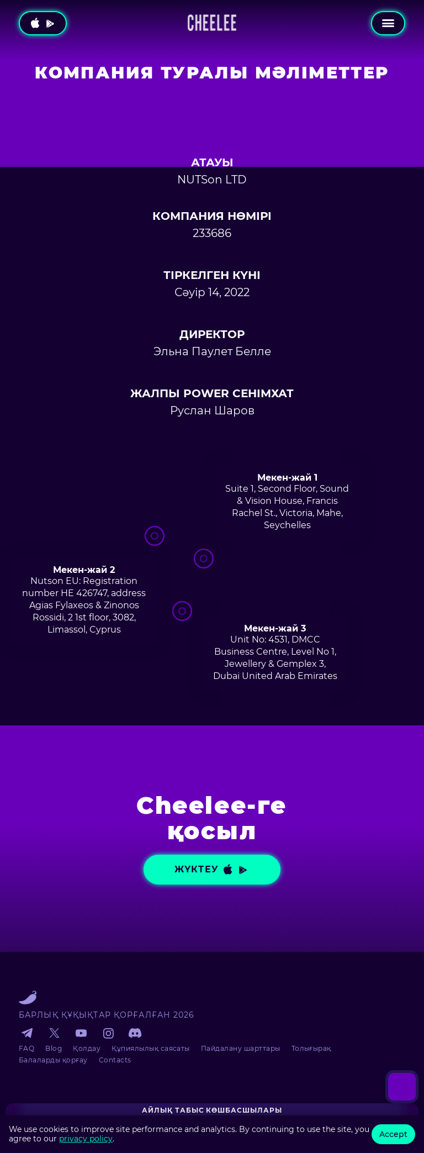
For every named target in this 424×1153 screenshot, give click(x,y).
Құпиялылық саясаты (151, 1048)
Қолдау (86, 1048)
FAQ (26, 1048)
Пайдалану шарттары (240, 1048)
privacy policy (86, 1139)
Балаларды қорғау (53, 1060)
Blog (53, 1048)
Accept (393, 1134)
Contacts (115, 1060)
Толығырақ (311, 1048)
